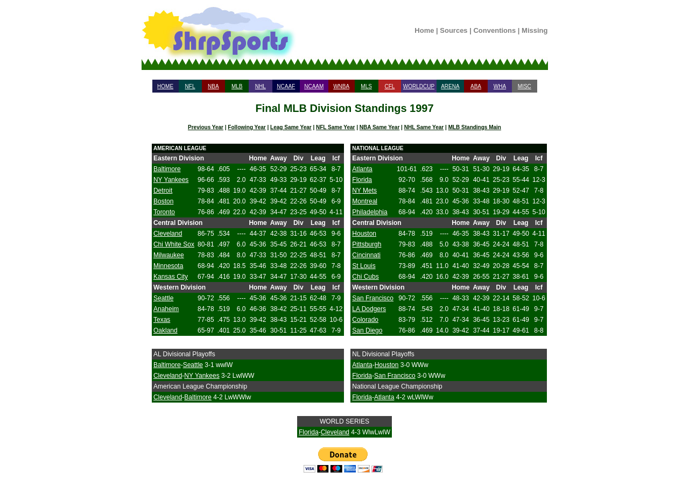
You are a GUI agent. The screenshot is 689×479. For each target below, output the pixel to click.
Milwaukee (168, 255)
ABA (475, 86)
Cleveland (167, 233)
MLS (366, 86)
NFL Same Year (335, 127)
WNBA (341, 86)
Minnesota (168, 266)
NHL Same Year (424, 127)
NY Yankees (170, 180)
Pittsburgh (366, 244)
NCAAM (314, 86)
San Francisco (372, 298)
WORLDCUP (418, 86)
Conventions (494, 30)
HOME (165, 86)
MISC (524, 86)
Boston (163, 201)
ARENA (450, 86)
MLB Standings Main (474, 127)
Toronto (164, 212)
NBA (213, 86)
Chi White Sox (173, 244)
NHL (260, 86)
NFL (190, 86)
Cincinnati (366, 255)
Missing (534, 30)
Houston (364, 233)
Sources (453, 30)
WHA (500, 86)
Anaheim (166, 309)
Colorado (365, 319)
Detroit (162, 190)
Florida (362, 180)
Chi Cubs (365, 276)
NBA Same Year (380, 127)
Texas (161, 319)
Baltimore (167, 169)
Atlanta (362, 169)
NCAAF (286, 86)
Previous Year (205, 127)
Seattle (163, 298)
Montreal (364, 201)
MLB (237, 86)
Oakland (165, 330)
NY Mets (364, 190)
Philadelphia (369, 212)
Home (424, 30)
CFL (389, 86)
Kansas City (170, 276)
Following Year (246, 127)
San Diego (367, 330)
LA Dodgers (369, 309)
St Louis (363, 266)
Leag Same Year (291, 127)
